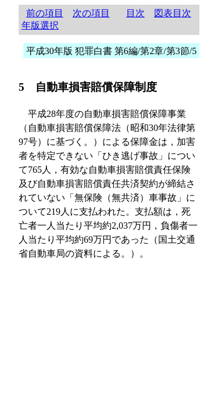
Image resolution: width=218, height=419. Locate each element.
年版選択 (40, 25)
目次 (135, 13)
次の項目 (91, 13)
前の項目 (44, 13)
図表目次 (172, 13)
